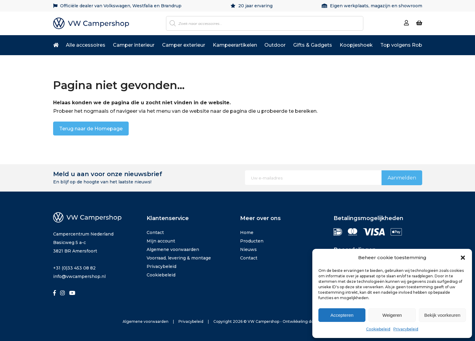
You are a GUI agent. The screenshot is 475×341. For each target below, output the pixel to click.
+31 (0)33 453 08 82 (74, 268)
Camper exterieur (183, 45)
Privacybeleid (405, 329)
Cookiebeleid (378, 329)
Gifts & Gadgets (312, 45)
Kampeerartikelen (235, 45)
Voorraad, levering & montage (179, 258)
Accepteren (342, 315)
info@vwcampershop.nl (79, 276)
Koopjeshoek (356, 45)
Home (246, 232)
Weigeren (392, 315)
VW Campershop (263, 321)
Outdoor (275, 45)
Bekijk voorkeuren (442, 315)
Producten (251, 241)
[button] (463, 258)
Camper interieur (133, 45)
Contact (155, 232)
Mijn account (161, 241)
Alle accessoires (85, 45)
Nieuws (248, 249)
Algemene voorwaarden (173, 249)
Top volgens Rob (401, 45)
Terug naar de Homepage (91, 129)
